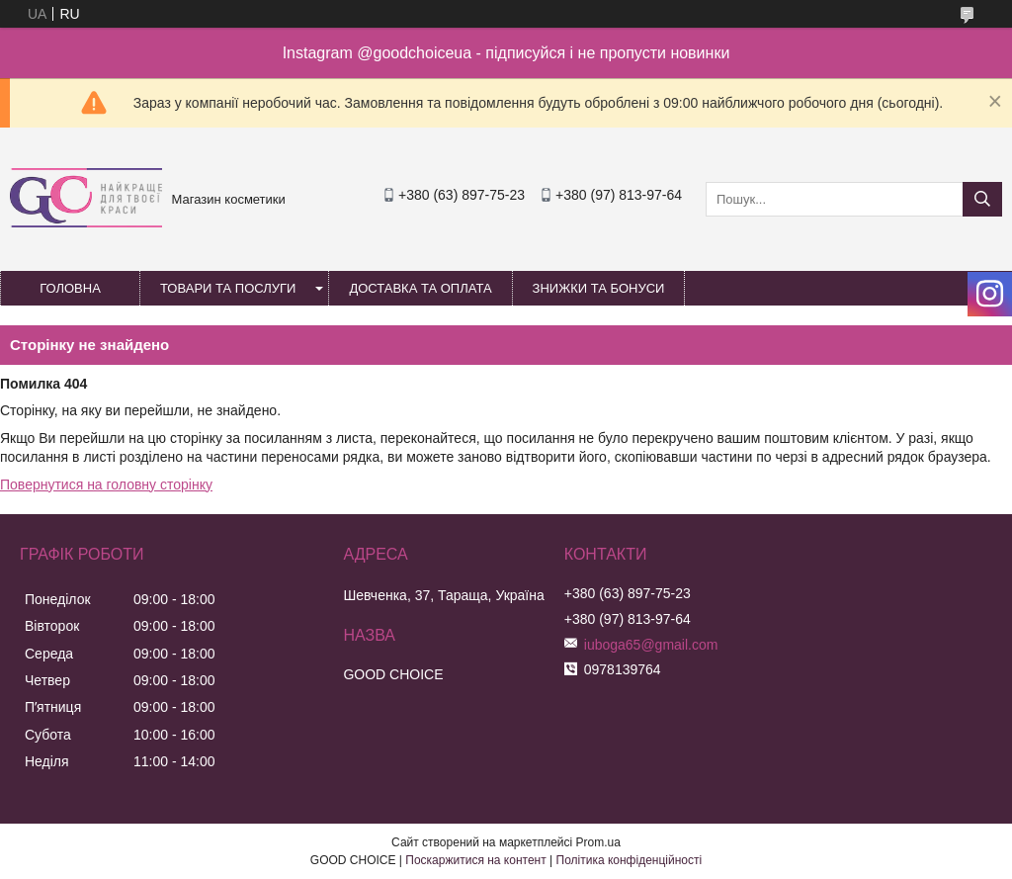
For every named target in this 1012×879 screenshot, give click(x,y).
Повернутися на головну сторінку (106, 484)
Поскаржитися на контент (475, 860)
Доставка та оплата (420, 288)
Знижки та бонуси (599, 288)
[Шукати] (982, 199)
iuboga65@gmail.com (651, 645)
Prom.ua (598, 842)
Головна (70, 288)
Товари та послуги (227, 288)
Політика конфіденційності (629, 860)
